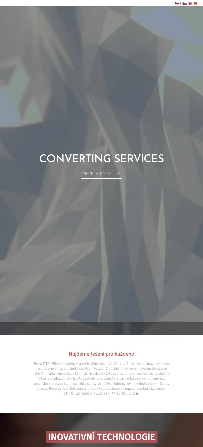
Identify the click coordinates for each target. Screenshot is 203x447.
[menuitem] (154, 328)
